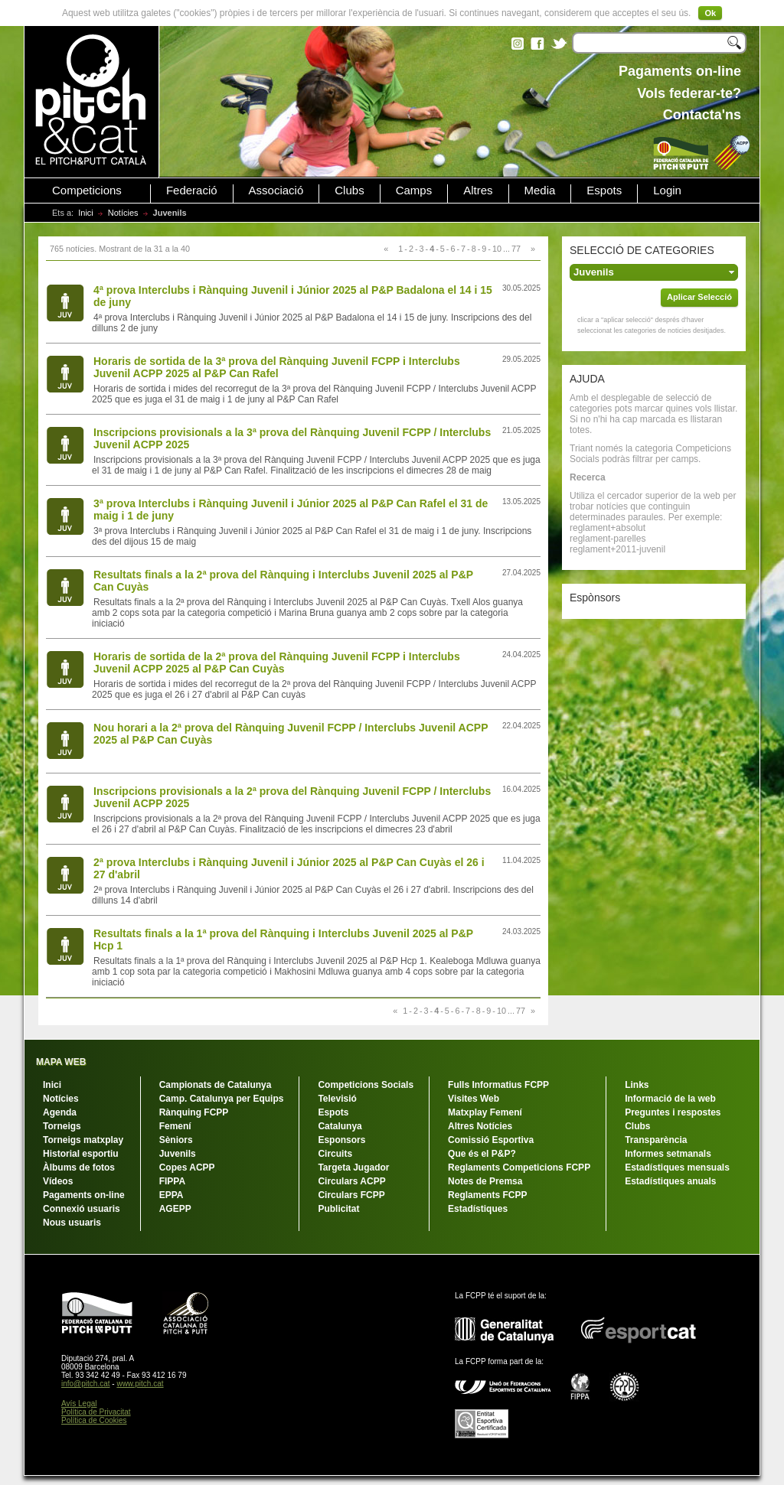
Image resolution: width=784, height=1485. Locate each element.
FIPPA (172, 1181)
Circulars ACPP (351, 1181)
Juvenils (177, 1153)
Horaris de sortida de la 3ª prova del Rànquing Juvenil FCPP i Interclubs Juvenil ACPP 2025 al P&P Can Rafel (276, 367)
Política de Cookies (94, 1420)
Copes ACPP (187, 1167)
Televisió (337, 1098)
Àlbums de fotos (79, 1167)
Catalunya (339, 1126)
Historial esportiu (81, 1153)
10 (496, 248)
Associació (276, 190)
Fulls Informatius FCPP (498, 1085)
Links (636, 1085)
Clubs (349, 190)
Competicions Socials (365, 1085)
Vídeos (58, 1181)
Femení (175, 1126)
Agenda (60, 1112)
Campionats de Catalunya (215, 1085)
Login (667, 190)
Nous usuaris (72, 1222)
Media (540, 190)
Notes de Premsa (485, 1181)
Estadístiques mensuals (677, 1167)
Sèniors (176, 1140)
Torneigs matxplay (83, 1140)
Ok (710, 13)
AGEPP (175, 1208)
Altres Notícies (480, 1126)
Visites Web (473, 1098)
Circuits (335, 1153)
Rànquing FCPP (194, 1112)
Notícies (123, 212)
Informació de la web (670, 1098)
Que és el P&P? (482, 1153)
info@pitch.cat (85, 1383)
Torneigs (62, 1126)
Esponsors (341, 1140)
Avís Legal (79, 1403)
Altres (477, 190)
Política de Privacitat (96, 1412)
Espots (604, 190)
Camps (414, 190)
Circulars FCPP (351, 1195)
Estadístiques (478, 1208)
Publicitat (338, 1208)
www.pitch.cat (139, 1383)
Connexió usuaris (81, 1208)
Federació (191, 190)
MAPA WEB (61, 1062)
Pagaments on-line (84, 1195)
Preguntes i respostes (672, 1112)
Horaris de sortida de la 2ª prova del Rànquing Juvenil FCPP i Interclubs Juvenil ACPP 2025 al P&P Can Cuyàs (276, 662)
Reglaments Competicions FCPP (519, 1167)
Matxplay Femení (485, 1112)
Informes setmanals (668, 1153)
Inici (85, 212)
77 (516, 248)
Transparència (656, 1140)
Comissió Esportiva (491, 1140)
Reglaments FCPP (487, 1195)
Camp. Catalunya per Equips (221, 1098)
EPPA (171, 1195)
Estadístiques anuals (670, 1181)
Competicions (87, 190)
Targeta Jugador (353, 1167)
